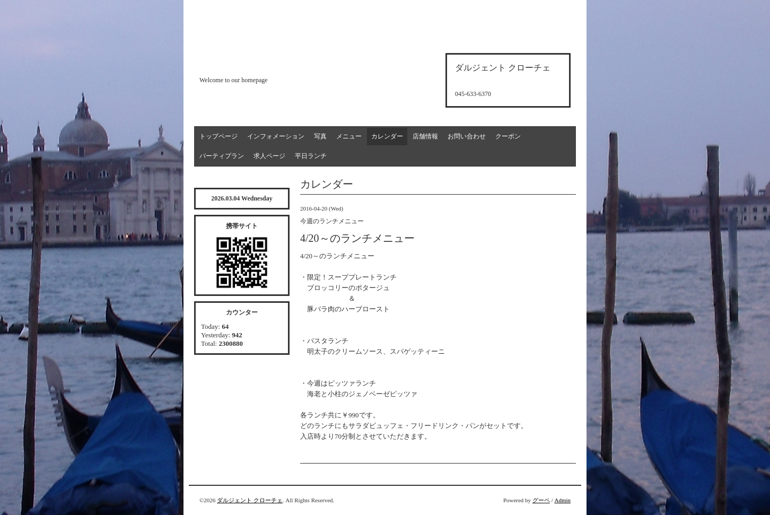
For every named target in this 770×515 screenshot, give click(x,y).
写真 (320, 136)
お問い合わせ (467, 136)
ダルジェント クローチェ (250, 500)
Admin (562, 500)
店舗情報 (425, 136)
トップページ (218, 136)
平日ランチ (311, 156)
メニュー (349, 136)
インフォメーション (275, 136)
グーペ (541, 500)
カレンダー (387, 136)
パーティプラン (221, 156)
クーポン (508, 136)
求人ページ (269, 156)
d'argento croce (252, 62)
